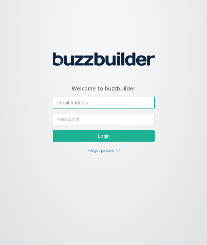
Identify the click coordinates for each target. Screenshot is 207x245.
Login (104, 135)
